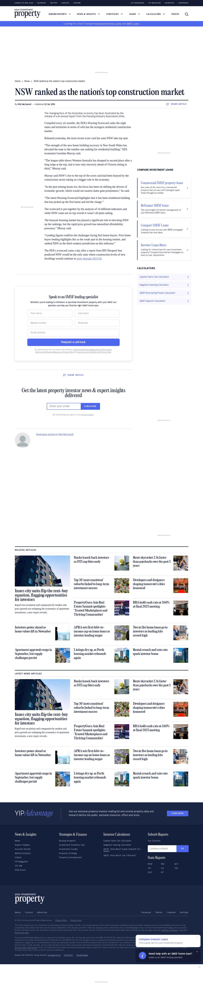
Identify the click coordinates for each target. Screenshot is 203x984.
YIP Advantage (137, 3)
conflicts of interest (169, 930)
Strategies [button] (114, 14)
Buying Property (67, 841)
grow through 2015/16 (89, 258)
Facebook (41, 3)
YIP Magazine (154, 3)
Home (18, 81)
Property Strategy (68, 853)
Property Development (70, 858)
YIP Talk (19, 866)
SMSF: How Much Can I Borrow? (119, 855)
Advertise (169, 3)
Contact (29, 912)
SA (162, 868)
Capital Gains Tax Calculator (117, 841)
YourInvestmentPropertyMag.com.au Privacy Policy (54, 352)
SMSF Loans (133, 24)
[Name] (49, 313)
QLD (150, 872)
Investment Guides (68, 849)
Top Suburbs (154, 841)
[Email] (73, 332)
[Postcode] (97, 323)
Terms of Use (75, 920)
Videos (175, 14)
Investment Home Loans (108, 24)
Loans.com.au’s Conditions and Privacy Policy (94, 352)
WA (162, 864)
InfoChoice (68, 955)
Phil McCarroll (24, 104)
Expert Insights (22, 845)
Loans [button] (134, 14)
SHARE (176, 104)
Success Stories (23, 849)
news (27, 81)
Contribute (183, 3)
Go (182, 848)
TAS (176, 868)
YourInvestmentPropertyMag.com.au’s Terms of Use (92, 349)
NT (162, 872)
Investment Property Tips (72, 845)
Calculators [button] (155, 14)
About (18, 912)
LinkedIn (65, 3)
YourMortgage (82, 955)
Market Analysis (23, 853)
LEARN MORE (178, 813)
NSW (150, 864)
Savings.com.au (54, 955)
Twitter (53, 3)
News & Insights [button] (88, 14)
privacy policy (87, 415)
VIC (149, 868)
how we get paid (22, 933)
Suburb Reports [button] (60, 14)
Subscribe (90, 406)
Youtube (77, 3)
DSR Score (20, 870)
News (17, 841)
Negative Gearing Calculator (117, 845)
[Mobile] (49, 323)
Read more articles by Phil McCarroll (54, 434)
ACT (176, 864)
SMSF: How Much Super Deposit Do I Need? (122, 850)
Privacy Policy (61, 920)
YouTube (184, 912)
